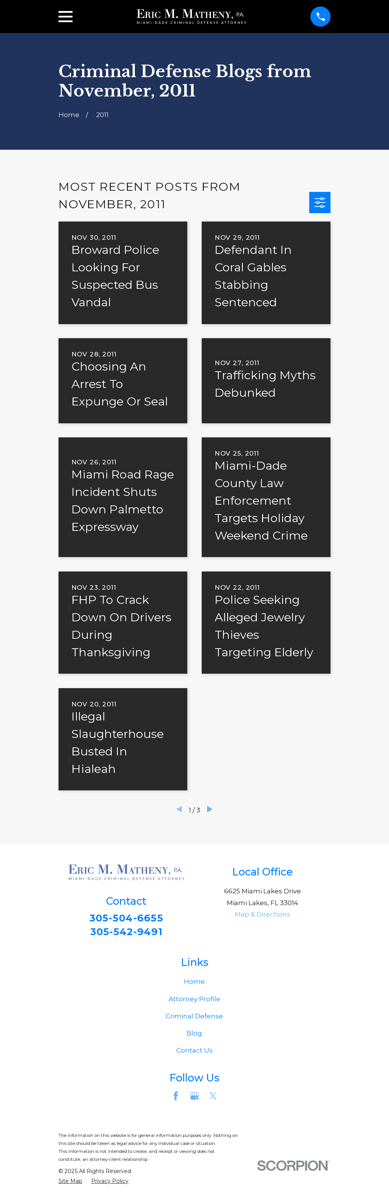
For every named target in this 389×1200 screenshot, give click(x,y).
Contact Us (194, 1052)
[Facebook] (175, 1098)
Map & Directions (262, 914)
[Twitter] (213, 1098)
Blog (194, 1035)
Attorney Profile (194, 1001)
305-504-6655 (126, 918)
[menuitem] (70, 1183)
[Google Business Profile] (194, 1098)
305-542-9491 (126, 932)
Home (194, 984)
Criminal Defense (194, 1018)
